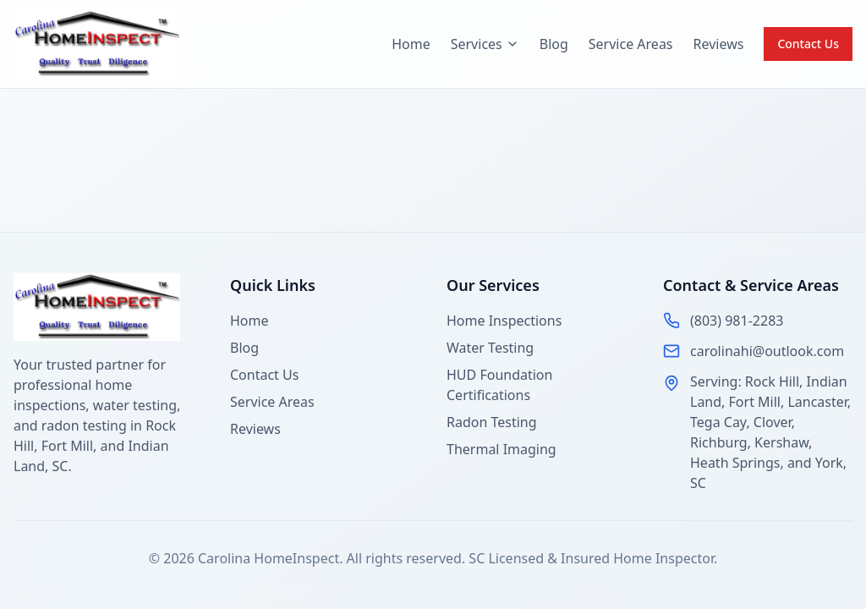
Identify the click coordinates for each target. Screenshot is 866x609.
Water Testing (490, 347)
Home (411, 44)
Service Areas (631, 44)
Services (485, 44)
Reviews (718, 44)
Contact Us (808, 44)
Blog (554, 44)
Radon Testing (492, 422)
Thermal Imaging (501, 449)
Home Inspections (504, 320)
